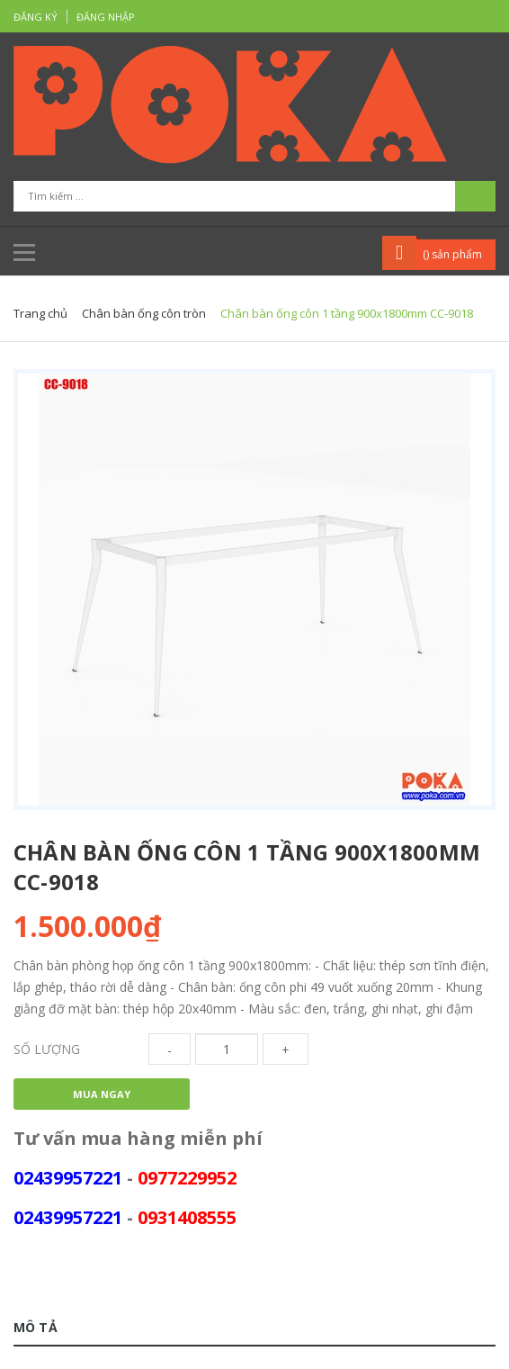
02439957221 (67, 1178)
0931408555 (187, 1217)
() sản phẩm (452, 254)
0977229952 (187, 1178)
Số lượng (46, 1049)
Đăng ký (35, 16)
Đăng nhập (105, 16)
